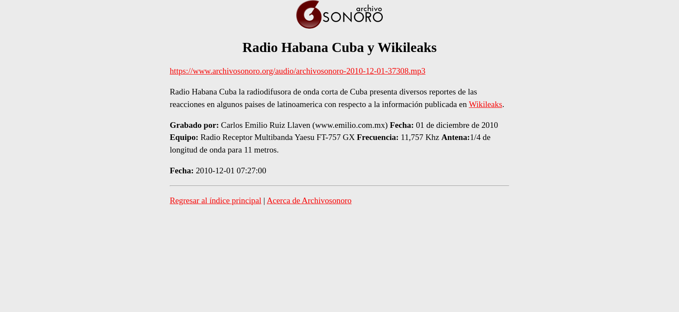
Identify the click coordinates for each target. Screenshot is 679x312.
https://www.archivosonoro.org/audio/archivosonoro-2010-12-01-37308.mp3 (297, 70)
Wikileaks (485, 104)
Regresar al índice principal (216, 200)
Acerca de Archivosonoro (309, 200)
